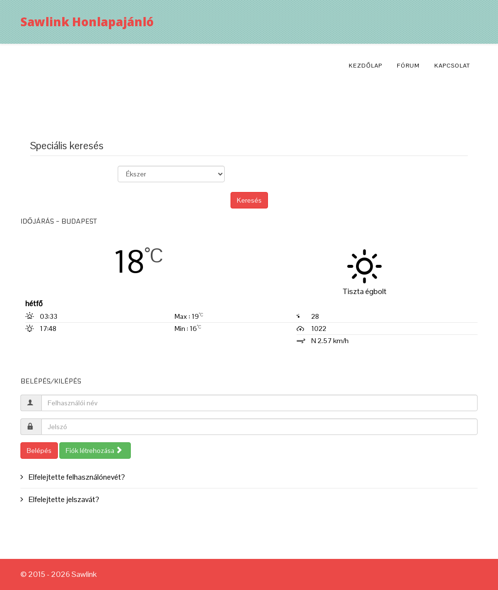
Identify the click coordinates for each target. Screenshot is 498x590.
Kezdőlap (365, 65)
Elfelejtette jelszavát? (63, 499)
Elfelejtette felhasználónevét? (76, 477)
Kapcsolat (452, 65)
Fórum (408, 65)
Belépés (39, 450)
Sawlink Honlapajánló (87, 22)
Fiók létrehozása (94, 450)
